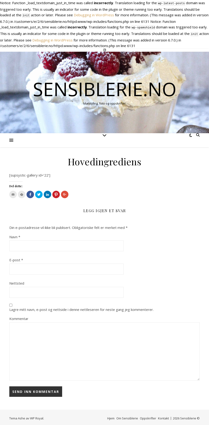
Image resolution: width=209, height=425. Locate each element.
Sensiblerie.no (104, 87)
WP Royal (36, 416)
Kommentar (18, 316)
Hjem (111, 416)
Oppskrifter (148, 416)
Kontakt (163, 416)
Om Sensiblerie (127, 416)
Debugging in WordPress (94, 14)
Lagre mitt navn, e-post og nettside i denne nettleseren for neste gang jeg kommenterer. (81, 307)
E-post (16, 258)
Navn (14, 235)
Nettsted (16, 281)
